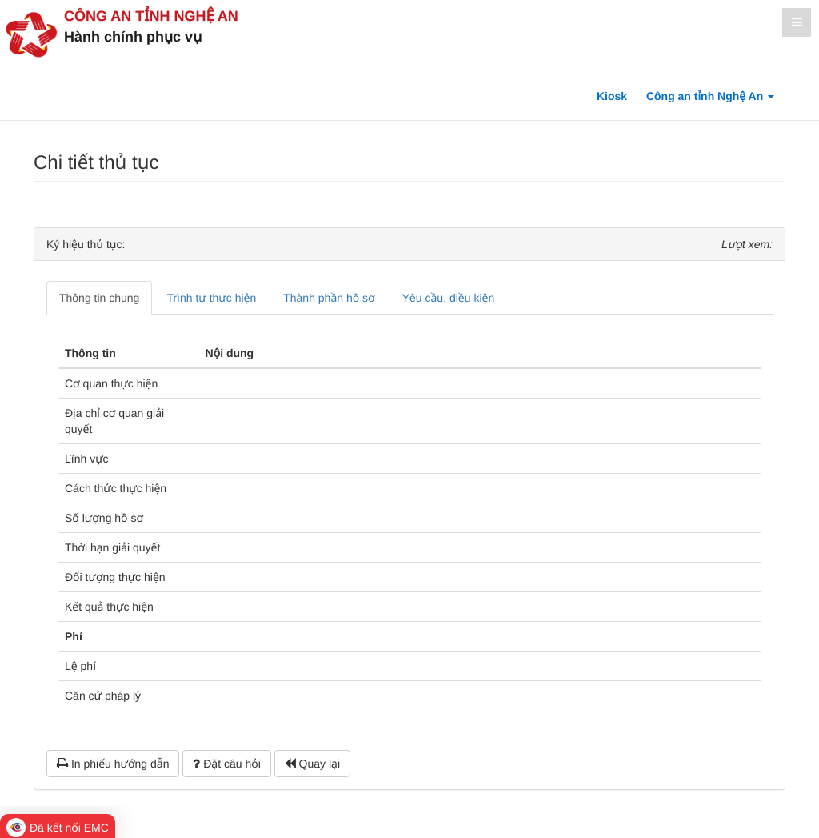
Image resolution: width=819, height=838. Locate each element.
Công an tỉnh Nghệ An (151, 16)
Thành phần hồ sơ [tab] (328, 297)
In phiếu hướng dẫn (113, 763)
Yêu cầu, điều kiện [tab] (448, 297)
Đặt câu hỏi (226, 763)
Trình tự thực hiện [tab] (211, 297)
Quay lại (312, 763)
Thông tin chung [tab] (99, 297)
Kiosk (612, 96)
